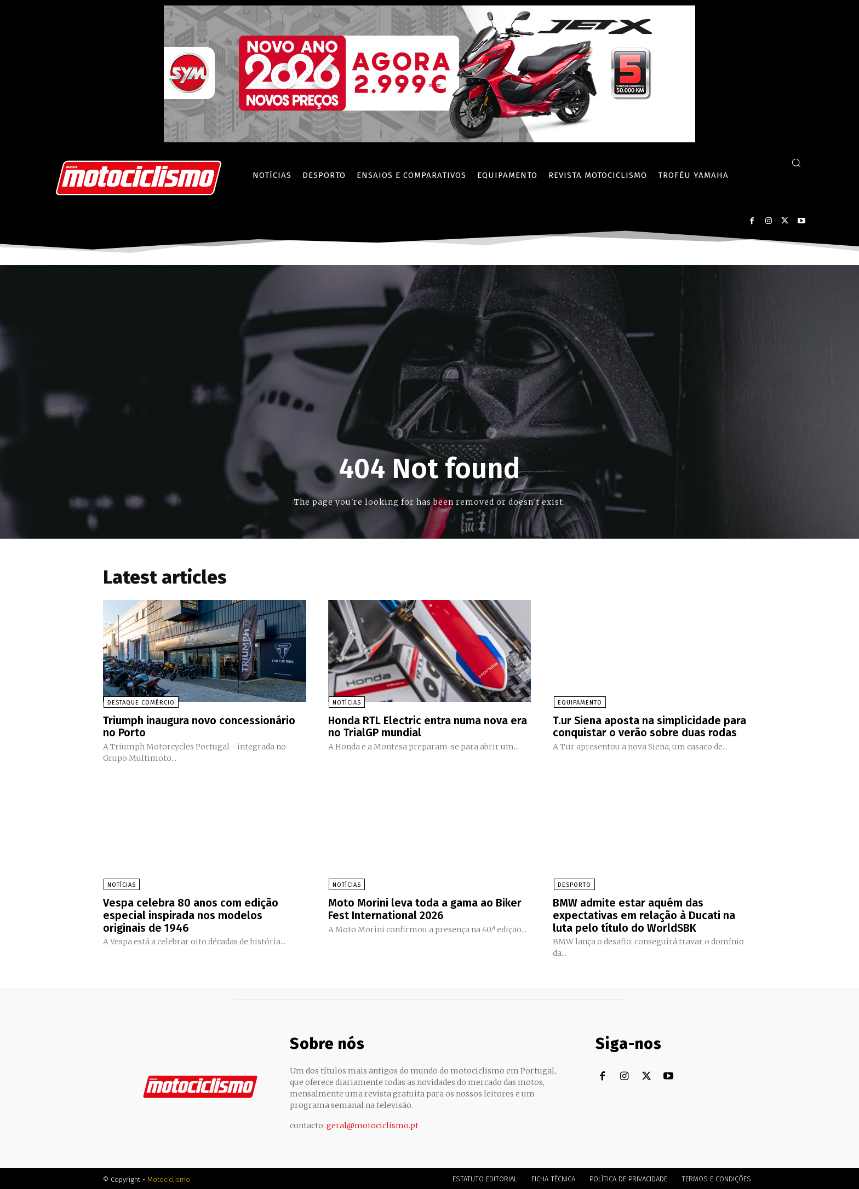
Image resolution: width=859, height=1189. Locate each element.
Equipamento (579, 702)
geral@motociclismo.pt (373, 1124)
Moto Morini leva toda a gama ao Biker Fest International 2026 (425, 908)
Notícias (346, 702)
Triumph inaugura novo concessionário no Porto (199, 726)
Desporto (573, 884)
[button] (796, 162)
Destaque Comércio (140, 702)
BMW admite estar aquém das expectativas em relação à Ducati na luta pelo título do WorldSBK (644, 914)
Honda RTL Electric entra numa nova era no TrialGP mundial (428, 726)
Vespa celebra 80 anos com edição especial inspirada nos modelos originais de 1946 (190, 914)
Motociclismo (168, 1178)
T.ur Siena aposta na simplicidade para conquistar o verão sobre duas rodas (650, 726)
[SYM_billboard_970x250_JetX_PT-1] (429, 139)
